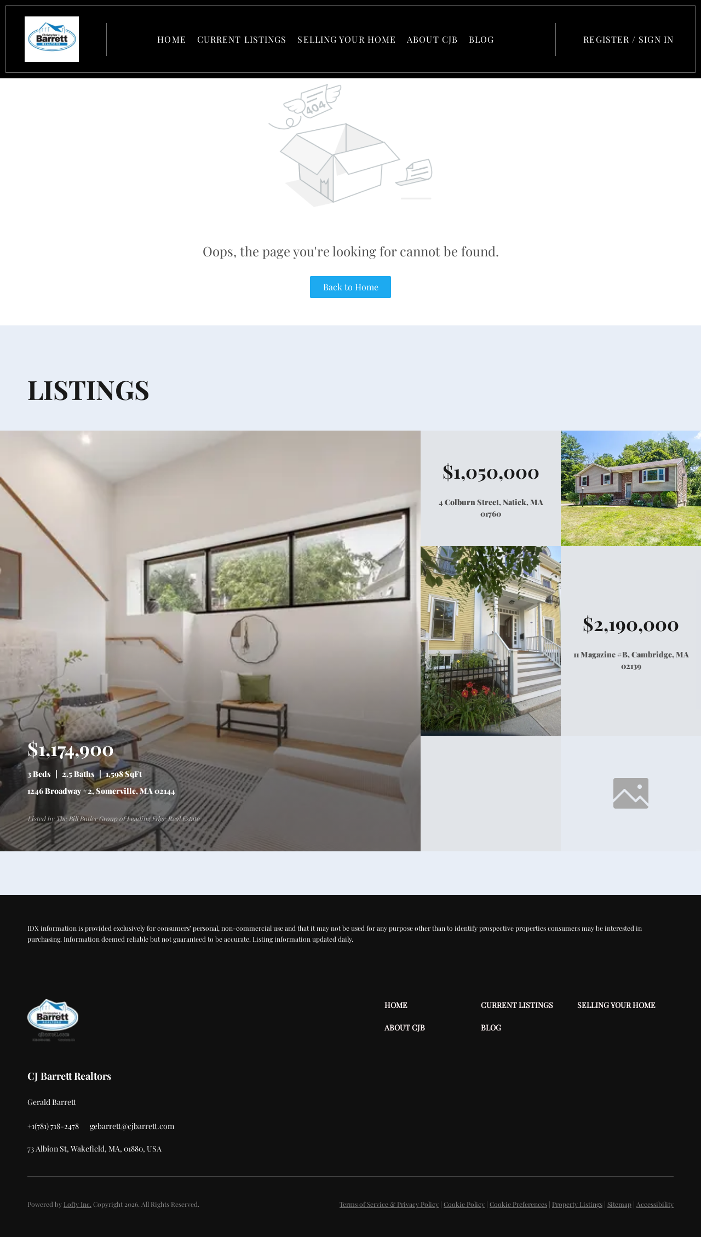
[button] (54, 39)
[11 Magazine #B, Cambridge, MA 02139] (491, 733)
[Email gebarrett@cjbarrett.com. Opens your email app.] (132, 1126)
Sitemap (619, 1204)
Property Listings (577, 1204)
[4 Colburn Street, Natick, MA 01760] (631, 543)
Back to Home (350, 287)
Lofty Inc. (77, 1204)
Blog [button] (482, 39)
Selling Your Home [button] (348, 39)
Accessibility (655, 1204)
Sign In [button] (656, 39)
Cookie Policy (464, 1204)
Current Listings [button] (243, 39)
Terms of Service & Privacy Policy (389, 1204)
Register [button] (606, 39)
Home (173, 39)
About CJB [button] (433, 39)
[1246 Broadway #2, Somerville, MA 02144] (210, 848)
